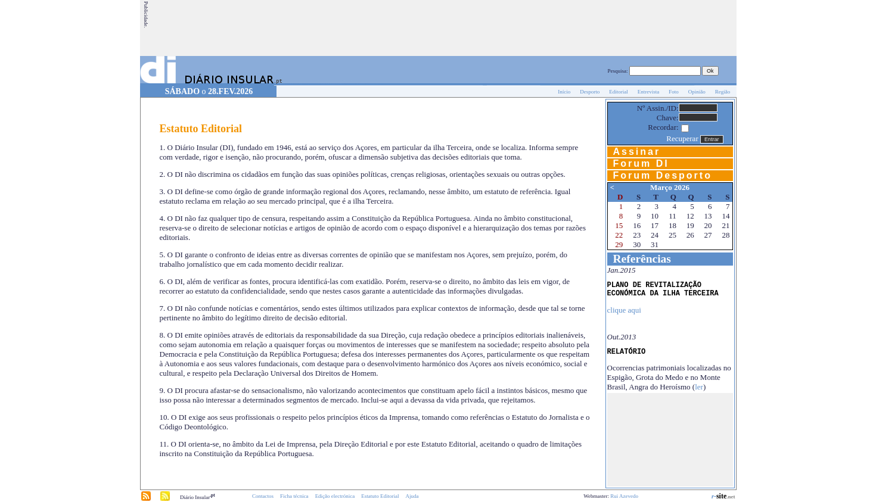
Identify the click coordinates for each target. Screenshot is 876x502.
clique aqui (624, 309)
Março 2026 (669, 187)
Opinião (697, 92)
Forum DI (641, 163)
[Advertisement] (518, 28)
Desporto (589, 92)
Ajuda (412, 496)
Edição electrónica (335, 496)
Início (564, 92)
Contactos (263, 496)
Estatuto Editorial (380, 496)
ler (699, 386)
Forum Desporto (662, 175)
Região (723, 92)
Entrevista (649, 92)
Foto (674, 92)
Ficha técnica (294, 496)
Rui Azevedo (624, 496)
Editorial (618, 92)
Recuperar (682, 138)
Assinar (637, 151)
